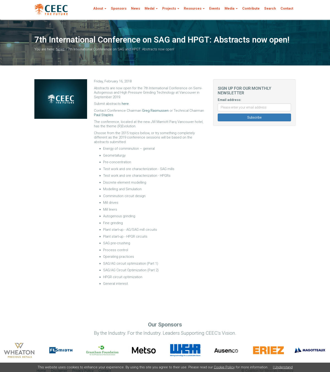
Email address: (229, 100)
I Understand (283, 367)
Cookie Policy (224, 367)
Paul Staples (103, 115)
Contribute (251, 8)
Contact (286, 8)
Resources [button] (194, 8)
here (125, 104)
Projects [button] (170, 8)
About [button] (99, 8)
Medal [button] (151, 8)
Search (270, 8)
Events (214, 8)
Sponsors (118, 8)
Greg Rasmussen (155, 111)
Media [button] (231, 8)
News (135, 8)
